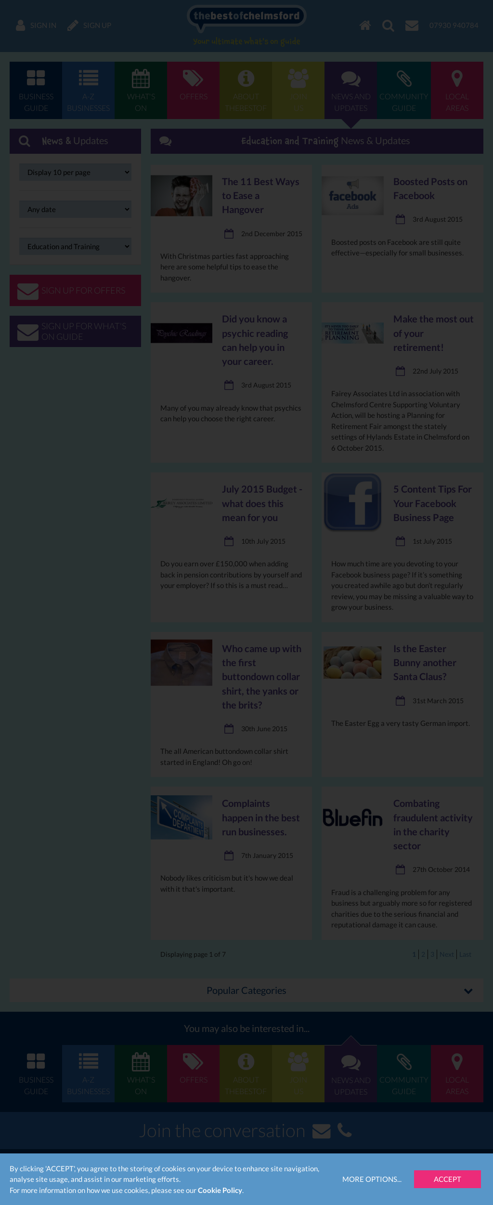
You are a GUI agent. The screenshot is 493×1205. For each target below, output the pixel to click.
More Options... (372, 1179)
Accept (447, 1179)
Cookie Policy (220, 1190)
